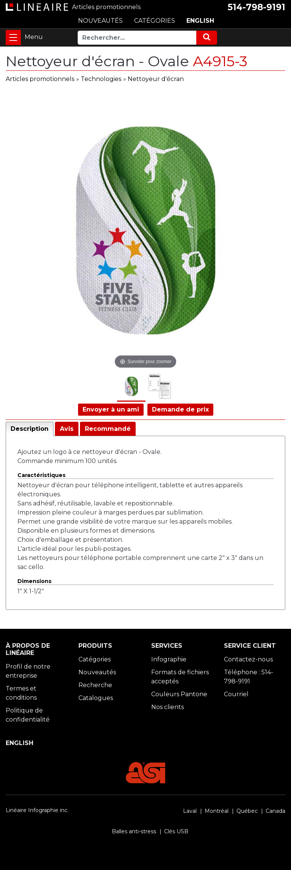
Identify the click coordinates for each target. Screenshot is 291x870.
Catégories (94, 659)
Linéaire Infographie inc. (37, 810)
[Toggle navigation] (13, 37)
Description (29, 428)
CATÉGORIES (154, 20)
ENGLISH (200, 20)
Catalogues (95, 698)
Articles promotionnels (40, 79)
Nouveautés (97, 672)
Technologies (101, 79)
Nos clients (167, 707)
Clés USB (176, 831)
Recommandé (108, 428)
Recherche (95, 685)
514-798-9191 (256, 7)
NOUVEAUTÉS (100, 20)
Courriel (236, 694)
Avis (67, 428)
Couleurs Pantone (179, 694)
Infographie (168, 659)
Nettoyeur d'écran (156, 79)
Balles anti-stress (134, 831)
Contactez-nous (248, 659)
